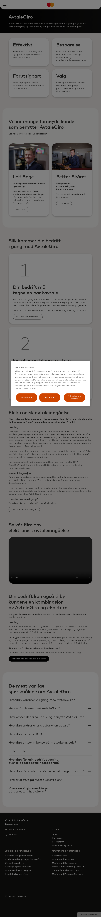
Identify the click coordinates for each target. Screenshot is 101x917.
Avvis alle (49, 397)
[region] (50, 383)
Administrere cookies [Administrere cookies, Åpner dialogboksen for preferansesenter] (74, 397)
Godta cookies (26, 397)
